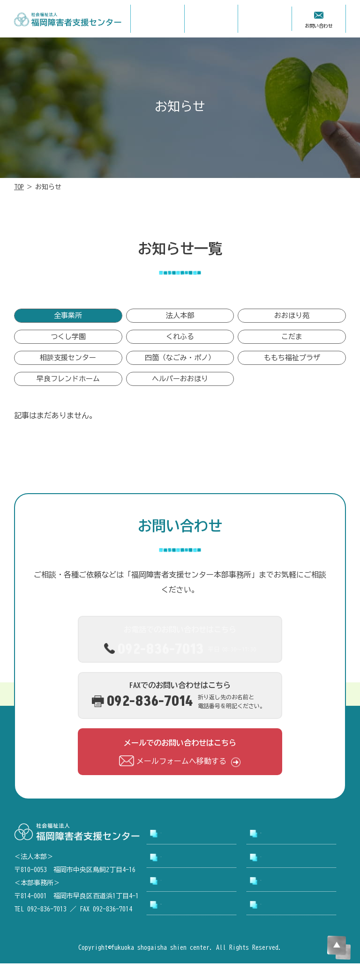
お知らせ (172, 886)
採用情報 (272, 862)
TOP (19, 187)
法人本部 (180, 317)
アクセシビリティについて (194, 910)
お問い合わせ (277, 886)
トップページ (178, 839)
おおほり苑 (291, 317)
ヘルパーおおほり (180, 385)
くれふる (180, 340)
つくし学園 (68, 340)
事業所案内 (175, 862)
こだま (291, 340)
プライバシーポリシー (289, 910)
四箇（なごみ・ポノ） (180, 362)
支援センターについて (289, 839)
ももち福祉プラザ (292, 362)
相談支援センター (68, 362)
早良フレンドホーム (68, 385)
